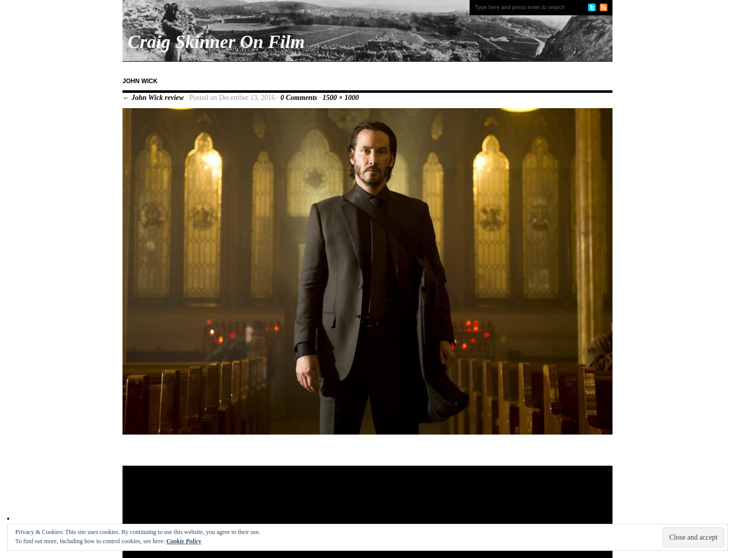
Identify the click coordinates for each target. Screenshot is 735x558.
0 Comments (299, 98)
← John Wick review (153, 98)
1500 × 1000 (341, 98)
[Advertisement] (318, 499)
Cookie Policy (183, 541)
